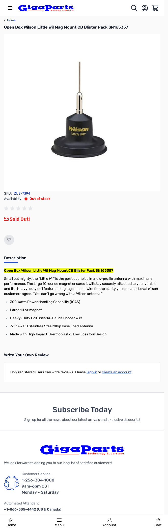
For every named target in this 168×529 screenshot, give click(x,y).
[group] (19, 208)
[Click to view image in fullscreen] (82, 112)
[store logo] (46, 8)
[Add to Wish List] (9, 240)
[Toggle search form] (134, 8)
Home (11, 522)
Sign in (92, 372)
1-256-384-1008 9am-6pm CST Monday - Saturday (40, 486)
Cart (158, 522)
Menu (59, 522)
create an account (116, 372)
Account (109, 522)
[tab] (15, 259)
